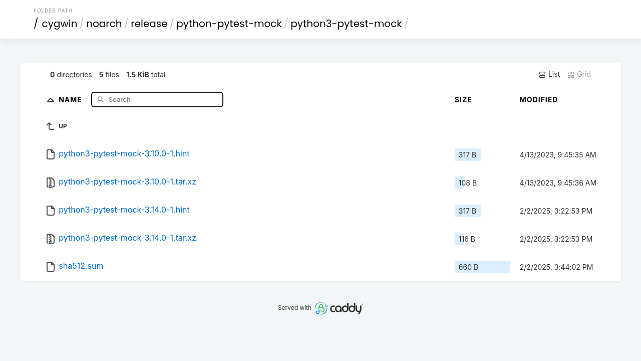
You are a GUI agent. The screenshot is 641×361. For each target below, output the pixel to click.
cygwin (60, 24)
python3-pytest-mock (346, 24)
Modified (539, 99)
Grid (579, 74)
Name (71, 99)
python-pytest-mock (229, 24)
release (149, 24)
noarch (104, 24)
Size (463, 99)
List (549, 74)
